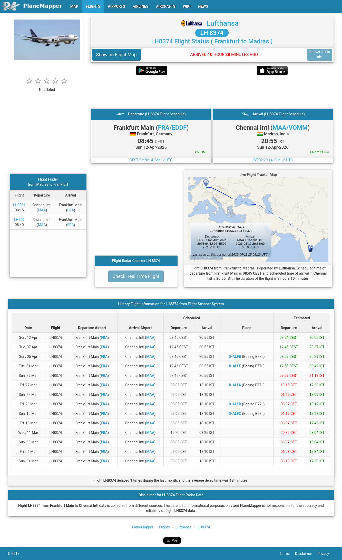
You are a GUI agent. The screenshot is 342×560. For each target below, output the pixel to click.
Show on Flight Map (116, 54)
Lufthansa (223, 23)
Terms (287, 554)
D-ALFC (235, 414)
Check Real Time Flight (136, 276)
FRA (70, 210)
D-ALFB (235, 356)
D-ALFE (235, 366)
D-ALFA (235, 385)
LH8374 (204, 527)
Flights (164, 527)
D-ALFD (235, 404)
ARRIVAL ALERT (320, 54)
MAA (42, 210)
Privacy (325, 554)
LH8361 (19, 205)
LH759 (19, 220)
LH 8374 (212, 32)
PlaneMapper (142, 527)
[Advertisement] (212, 91)
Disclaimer (306, 554)
